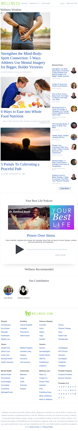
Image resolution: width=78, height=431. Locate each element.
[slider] (47, 249)
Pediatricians (44, 362)
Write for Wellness (45, 399)
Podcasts (23, 385)
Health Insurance (7, 362)
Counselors (5, 389)
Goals (22, 381)
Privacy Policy (44, 381)
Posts (22, 378)
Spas (60, 332)
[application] (41, 249)
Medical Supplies (26, 348)
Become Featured (64, 378)
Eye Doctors (5, 328)
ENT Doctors (63, 351)
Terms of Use (34, 427)
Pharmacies (24, 332)
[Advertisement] (64, 53)
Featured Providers (65, 374)
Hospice (23, 355)
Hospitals (23, 328)
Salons (41, 332)
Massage (4, 332)
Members (23, 374)
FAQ (41, 389)
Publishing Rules (45, 392)
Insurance (23, 358)
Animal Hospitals (26, 325)
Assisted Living (25, 351)
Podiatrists (62, 362)
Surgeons (42, 366)
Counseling (5, 385)
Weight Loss (5, 339)
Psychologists (6, 381)
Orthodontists (63, 339)
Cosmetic (42, 325)
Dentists (42, 339)
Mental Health (6, 374)
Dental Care (62, 335)
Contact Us (43, 378)
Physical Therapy (64, 328)
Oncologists (62, 358)
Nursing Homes (6, 358)
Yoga (41, 335)
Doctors (42, 348)
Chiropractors (6, 325)
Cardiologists (63, 348)
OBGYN (42, 358)
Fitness (61, 325)
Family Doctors (44, 355)
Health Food (5, 348)
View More (65, 188)
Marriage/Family (7, 392)
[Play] (20, 249)
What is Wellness (45, 396)
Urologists (62, 366)
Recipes (23, 389)
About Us (42, 374)
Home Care (5, 355)
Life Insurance (25, 362)
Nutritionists (5, 335)
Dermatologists (44, 351)
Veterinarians (25, 335)
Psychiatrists (5, 378)
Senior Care (5, 351)
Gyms (41, 328)
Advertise (42, 385)
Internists (61, 355)
